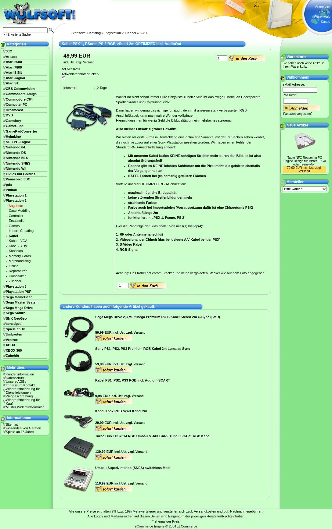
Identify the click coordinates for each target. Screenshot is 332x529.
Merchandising (20, 261)
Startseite (78, 33)
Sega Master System (22, 302)
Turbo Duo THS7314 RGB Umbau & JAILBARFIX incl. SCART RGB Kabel (153, 436)
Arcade (11, 57)
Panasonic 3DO (18, 179)
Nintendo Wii (16, 168)
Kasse (325, 21)
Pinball (11, 190)
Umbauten (14, 334)
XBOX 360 (14, 350)
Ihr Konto (323, 11)
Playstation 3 (16, 286)
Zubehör (15, 281)
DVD (9, 115)
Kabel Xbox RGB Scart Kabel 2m (121, 411)
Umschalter (17, 276)
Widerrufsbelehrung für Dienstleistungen (23, 390)
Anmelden (322, 6)
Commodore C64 (19, 99)
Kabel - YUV (18, 246)
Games (14, 226)
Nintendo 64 (15, 147)
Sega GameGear (19, 297)
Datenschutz (15, 378)
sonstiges (13, 323)
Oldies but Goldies (20, 174)
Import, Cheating (21, 231)
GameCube (14, 126)
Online (14, 266)
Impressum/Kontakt (20, 385)
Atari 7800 (14, 67)
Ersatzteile (16, 220)
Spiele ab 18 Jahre (20, 432)
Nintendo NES (17, 158)
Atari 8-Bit (14, 72)
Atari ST (12, 83)
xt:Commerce (187, 526)
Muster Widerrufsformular (25, 407)
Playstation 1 (16, 195)
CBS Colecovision (20, 89)
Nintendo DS (16, 152)
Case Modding (20, 210)
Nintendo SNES (18, 163)
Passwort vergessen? (297, 113)
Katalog (95, 33)
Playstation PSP (18, 291)
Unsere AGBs (16, 381)
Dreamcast (14, 110)
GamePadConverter (21, 131)
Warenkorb (322, 16)
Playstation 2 (114, 33)
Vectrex (12, 340)
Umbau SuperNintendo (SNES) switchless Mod (132, 468)
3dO (9, 51)
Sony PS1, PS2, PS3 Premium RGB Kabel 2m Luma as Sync (142, 348)
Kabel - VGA (18, 241)
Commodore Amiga (21, 94)
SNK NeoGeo (16, 318)
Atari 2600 (14, 62)
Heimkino (13, 136)
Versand (88, 62)
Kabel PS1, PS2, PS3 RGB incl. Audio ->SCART (132, 380)
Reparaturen (18, 271)
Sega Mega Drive (19, 308)
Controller (16, 216)
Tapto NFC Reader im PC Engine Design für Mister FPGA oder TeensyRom (304, 161)
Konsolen (16, 251)
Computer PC (16, 104)
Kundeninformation (20, 374)
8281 (143, 33)
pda (9, 184)
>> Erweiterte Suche (17, 34)
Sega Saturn (15, 313)
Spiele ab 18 (15, 329)
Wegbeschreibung (19, 396)
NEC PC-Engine (18, 142)
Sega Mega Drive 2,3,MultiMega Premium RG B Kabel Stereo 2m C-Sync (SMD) (157, 317)
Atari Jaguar (15, 78)
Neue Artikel (297, 125)
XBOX (10, 345)
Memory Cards (20, 256)
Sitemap (12, 424)
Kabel (131, 33)
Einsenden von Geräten (23, 428)
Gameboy (13, 120)
